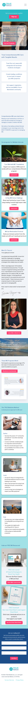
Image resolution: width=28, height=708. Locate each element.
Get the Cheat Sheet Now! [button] (14, 622)
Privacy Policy (19, 680)
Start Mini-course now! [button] (14, 582)
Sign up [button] (14, 16)
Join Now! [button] (14, 658)
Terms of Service (9, 680)
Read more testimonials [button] (9, 371)
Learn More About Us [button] (14, 333)
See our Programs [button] (9, 43)
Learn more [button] (14, 175)
